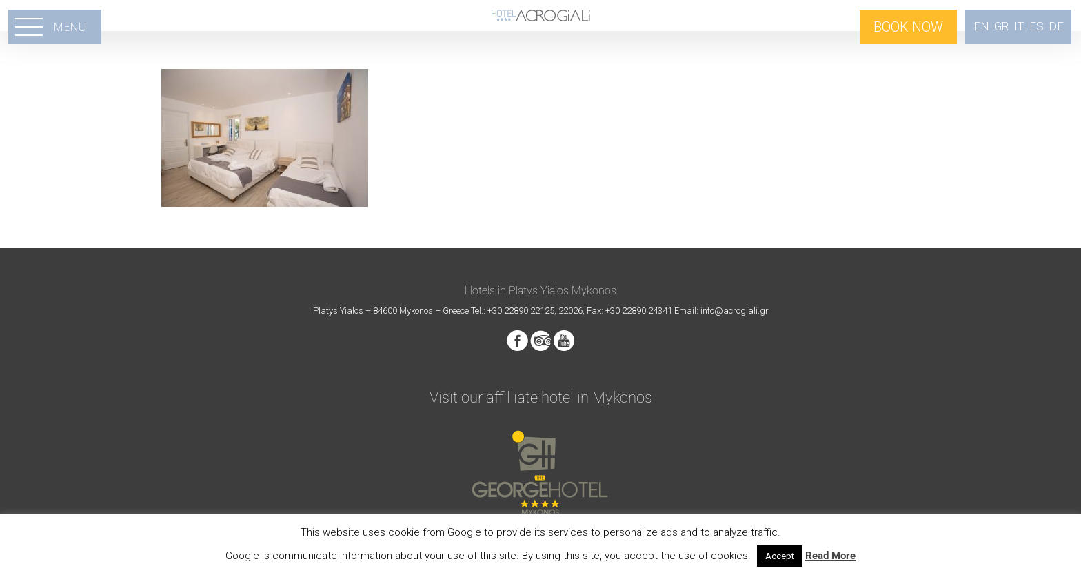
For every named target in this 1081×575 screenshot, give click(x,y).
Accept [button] (779, 556)
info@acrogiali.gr (734, 310)
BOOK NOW (908, 27)
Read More (830, 555)
